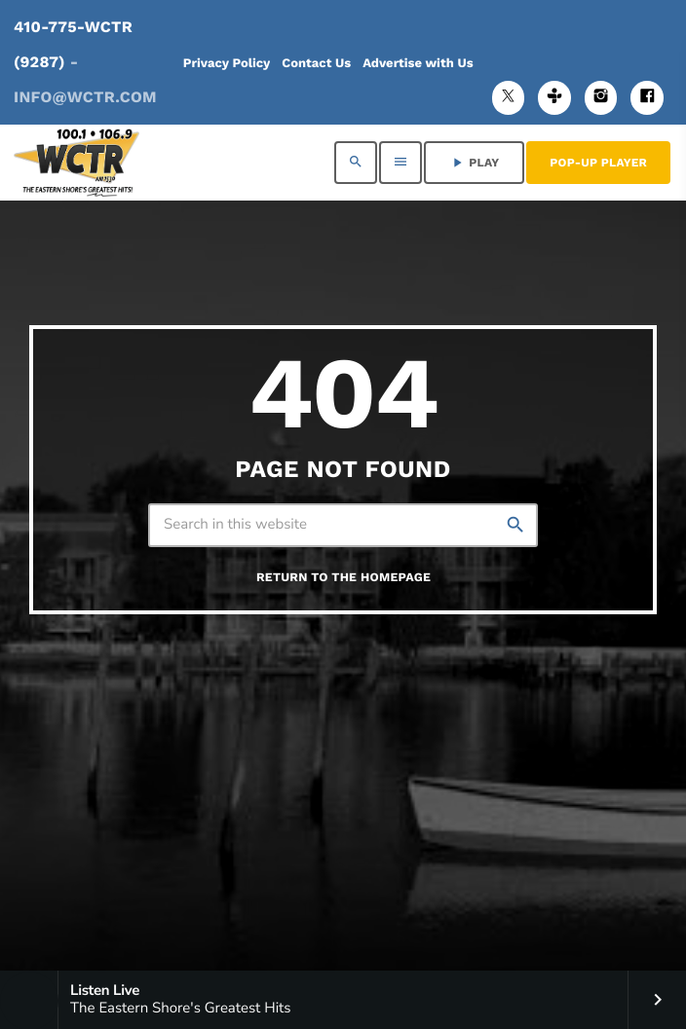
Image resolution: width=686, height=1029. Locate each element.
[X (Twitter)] (508, 98)
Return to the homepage (343, 577)
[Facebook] (647, 98)
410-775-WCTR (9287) (85, 62)
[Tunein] (554, 98)
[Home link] (76, 163)
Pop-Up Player (598, 162)
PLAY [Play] (474, 162)
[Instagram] (601, 98)
